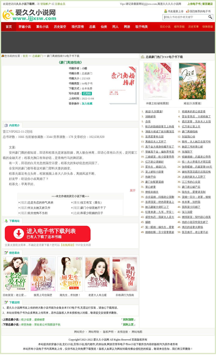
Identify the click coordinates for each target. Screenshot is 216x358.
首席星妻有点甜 (154, 136)
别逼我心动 (188, 136)
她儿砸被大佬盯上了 (157, 207)
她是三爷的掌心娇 (192, 146)
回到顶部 (128, 319)
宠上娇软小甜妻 (154, 171)
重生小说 (42, 26)
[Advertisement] (108, 42)
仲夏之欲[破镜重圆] (157, 103)
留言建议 (207, 3)
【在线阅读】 (67, 245)
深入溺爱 (187, 212)
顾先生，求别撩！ (70, 295)
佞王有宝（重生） (88, 202)
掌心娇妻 (150, 186)
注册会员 (60, 3)
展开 (132, 190)
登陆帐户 (45, 3)
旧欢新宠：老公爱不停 (16, 295)
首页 (9, 26)
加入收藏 (87, 103)
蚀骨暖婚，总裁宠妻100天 (197, 166)
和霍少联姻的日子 (88, 213)
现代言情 (78, 26)
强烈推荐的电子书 (200, 11)
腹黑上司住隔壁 (43, 295)
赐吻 (148, 222)
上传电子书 (194, 3)
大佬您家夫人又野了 (194, 176)
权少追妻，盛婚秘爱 (33, 319)
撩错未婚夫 (151, 191)
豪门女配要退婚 (154, 181)
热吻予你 (150, 176)
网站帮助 (94, 331)
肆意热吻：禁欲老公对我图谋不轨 (40, 324)
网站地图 (137, 331)
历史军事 (193, 26)
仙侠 (104, 26)
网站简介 (79, 331)
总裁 (92, 26)
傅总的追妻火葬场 (192, 227)
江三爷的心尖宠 (191, 181)
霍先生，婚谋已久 (155, 166)
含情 (148, 121)
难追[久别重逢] (192, 103)
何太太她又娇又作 (35, 207)
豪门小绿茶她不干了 (89, 207)
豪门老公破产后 (191, 186)
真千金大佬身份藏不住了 (159, 146)
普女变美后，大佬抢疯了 (196, 116)
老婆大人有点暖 (97, 295)
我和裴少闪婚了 (191, 207)
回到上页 (128, 324)
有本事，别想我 (191, 201)
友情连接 (122, 331)
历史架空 (60, 26)
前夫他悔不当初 (34, 213)
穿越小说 (25, 26)
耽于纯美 (141, 26)
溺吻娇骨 (150, 116)
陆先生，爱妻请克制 (194, 191)
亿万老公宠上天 (191, 126)
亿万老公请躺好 (154, 161)
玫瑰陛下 (187, 151)
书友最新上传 (175, 11)
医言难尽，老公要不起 (195, 232)
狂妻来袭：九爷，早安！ (159, 212)
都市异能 (179, 26)
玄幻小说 (165, 26)
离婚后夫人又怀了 (155, 141)
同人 (115, 26)
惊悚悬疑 (207, 26)
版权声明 (108, 331)
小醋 (84, 68)
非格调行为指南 (125, 295)
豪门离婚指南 (190, 131)
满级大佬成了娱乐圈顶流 (159, 131)
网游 (127, 26)
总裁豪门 (37, 55)
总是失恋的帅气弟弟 (36, 202)
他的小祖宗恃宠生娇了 (195, 222)
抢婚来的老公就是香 (194, 111)
